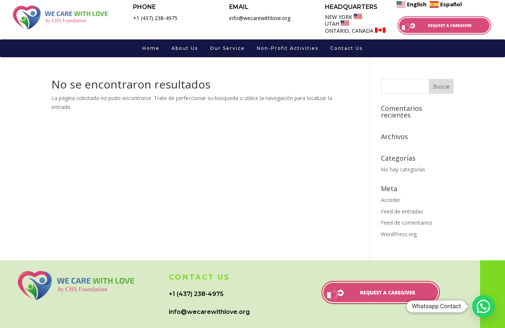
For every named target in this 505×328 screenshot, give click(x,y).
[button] (483, 306)
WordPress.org (399, 234)
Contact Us (346, 48)
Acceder (390, 199)
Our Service (227, 48)
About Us (184, 48)
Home (151, 48)
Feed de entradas (402, 211)
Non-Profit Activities (287, 48)
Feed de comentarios (406, 222)
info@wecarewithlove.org (209, 311)
